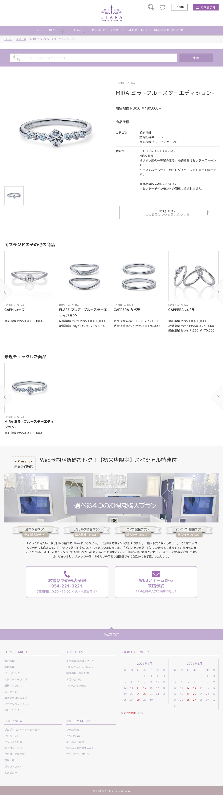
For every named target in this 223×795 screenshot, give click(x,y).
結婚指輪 (9, 667)
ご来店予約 (208, 7)
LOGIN (179, 7)
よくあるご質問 (75, 742)
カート (163, 7)
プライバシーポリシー (79, 754)
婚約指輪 (9, 661)
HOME (8, 39)
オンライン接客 (13, 742)
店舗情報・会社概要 (77, 673)
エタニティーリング (15, 679)
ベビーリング (12, 710)
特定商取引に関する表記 (80, 748)
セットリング (12, 673)
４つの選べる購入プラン (80, 661)
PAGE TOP (111, 635)
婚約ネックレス (13, 685)
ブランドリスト (13, 766)
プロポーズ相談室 (14, 754)
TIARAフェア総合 (76, 685)
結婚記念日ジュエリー (17, 698)
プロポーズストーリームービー (22, 729)
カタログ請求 (73, 736)
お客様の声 (10, 772)
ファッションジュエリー (18, 704)
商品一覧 (21, 39)
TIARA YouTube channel (80, 667)
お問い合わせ (73, 679)
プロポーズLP (12, 736)
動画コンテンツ (13, 748)
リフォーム (10, 691)
